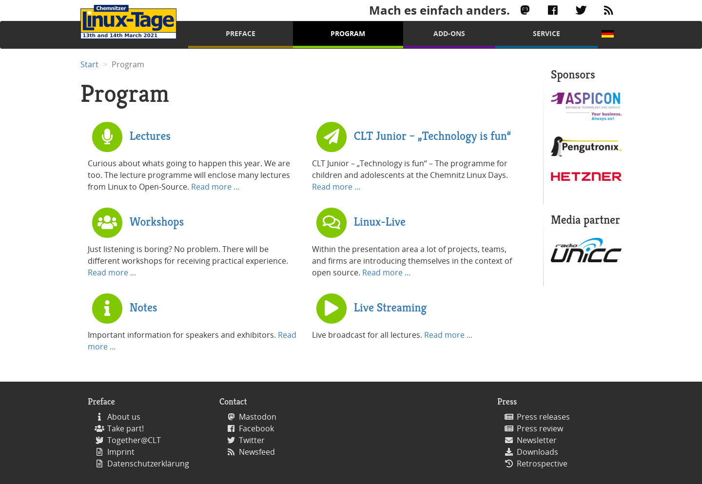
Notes (143, 307)
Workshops (157, 221)
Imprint (121, 451)
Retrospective (542, 463)
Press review (540, 428)
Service (546, 33)
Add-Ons (449, 33)
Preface (240, 33)
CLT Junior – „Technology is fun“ (432, 135)
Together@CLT (134, 440)
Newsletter (537, 440)
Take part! (125, 428)
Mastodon (257, 416)
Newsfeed (257, 451)
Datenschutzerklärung (148, 463)
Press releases (543, 416)
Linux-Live (380, 221)
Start (89, 64)
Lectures (150, 135)
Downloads (537, 451)
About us (123, 416)
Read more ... (215, 186)
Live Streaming (390, 307)
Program (348, 33)
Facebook (256, 428)
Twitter (252, 440)
